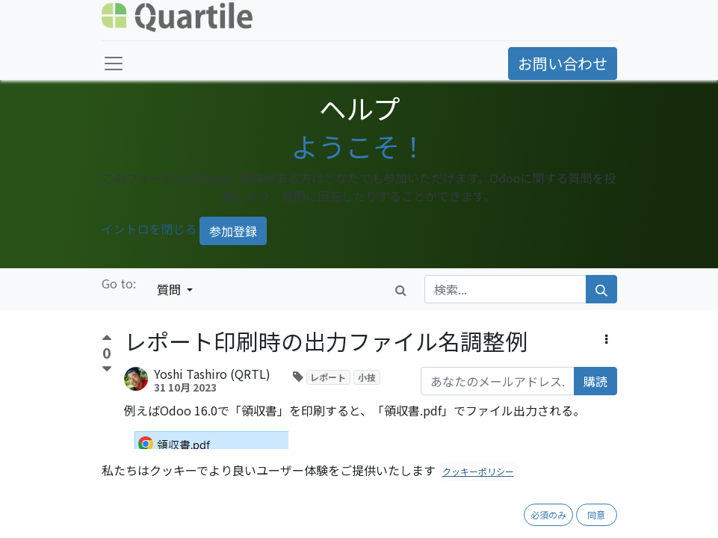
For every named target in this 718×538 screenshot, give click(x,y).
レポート (328, 377)
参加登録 (233, 231)
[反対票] (107, 369)
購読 (595, 381)
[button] (606, 338)
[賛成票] (107, 340)
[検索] (601, 289)
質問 (170, 289)
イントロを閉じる (149, 229)
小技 (367, 377)
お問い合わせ (562, 63)
